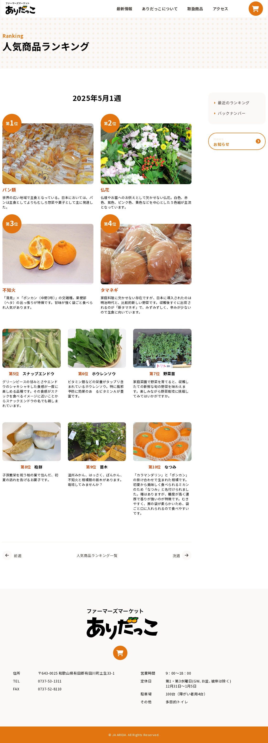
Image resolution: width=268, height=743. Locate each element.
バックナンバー (232, 113)
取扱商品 (195, 8)
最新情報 (124, 8)
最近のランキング (234, 102)
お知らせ (221, 142)
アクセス (220, 8)
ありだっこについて (160, 8)
